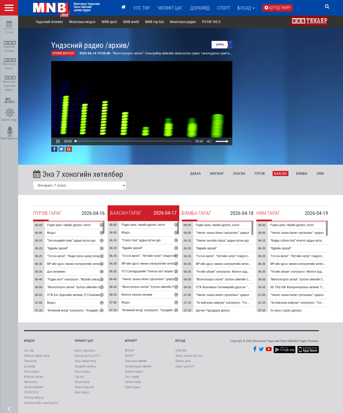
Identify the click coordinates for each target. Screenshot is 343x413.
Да (195, 173)
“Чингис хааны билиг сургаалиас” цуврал (148, 279)
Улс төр (141, 8)
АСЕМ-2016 (31, 392)
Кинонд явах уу (34, 397)
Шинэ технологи (84, 350)
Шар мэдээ (81, 392)
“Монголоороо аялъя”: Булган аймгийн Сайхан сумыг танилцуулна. (239, 279)
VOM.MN (180, 350)
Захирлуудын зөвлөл (138, 366)
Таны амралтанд (85, 361)
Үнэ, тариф (132, 377)
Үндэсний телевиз (9, 47)
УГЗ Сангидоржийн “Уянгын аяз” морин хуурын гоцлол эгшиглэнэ (164, 271)
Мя (217, 173)
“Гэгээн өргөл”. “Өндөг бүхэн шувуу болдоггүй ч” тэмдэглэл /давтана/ (92, 256)
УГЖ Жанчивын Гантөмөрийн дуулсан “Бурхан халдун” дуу (234, 287)
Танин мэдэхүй (84, 387)
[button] (58, 141)
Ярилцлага (31, 382)
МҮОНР (129, 350)
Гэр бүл (79, 377)
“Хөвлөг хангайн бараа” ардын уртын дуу (222, 240)
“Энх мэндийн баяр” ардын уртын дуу (71, 240)
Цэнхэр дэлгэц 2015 (87, 356)
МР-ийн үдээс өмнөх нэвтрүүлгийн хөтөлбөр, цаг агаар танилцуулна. (91, 264)
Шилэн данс (132, 387)
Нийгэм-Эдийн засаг (37, 356)
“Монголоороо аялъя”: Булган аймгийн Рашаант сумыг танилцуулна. (166, 287)
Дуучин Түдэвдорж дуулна (213, 310)
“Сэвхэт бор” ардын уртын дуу (141, 240)
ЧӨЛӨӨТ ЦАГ (170, 8)
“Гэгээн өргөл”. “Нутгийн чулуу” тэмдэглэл (149, 256)
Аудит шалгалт (184, 366)
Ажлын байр (133, 382)
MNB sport (109, 22)
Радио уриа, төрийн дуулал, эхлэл (69, 225)
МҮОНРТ (131, 341)
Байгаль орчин (33, 377)
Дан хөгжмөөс (56, 271)
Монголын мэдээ (10, 64)
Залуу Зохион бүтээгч (189, 356)
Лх (239, 173)
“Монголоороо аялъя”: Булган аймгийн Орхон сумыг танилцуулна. (89, 287)
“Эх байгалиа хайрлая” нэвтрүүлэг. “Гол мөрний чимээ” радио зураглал (242, 303)
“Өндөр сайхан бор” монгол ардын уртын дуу (299, 240)
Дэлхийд (200, 8)
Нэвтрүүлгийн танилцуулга (41, 403)
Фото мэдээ (32, 371)
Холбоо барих (134, 371)
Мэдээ (51, 233)
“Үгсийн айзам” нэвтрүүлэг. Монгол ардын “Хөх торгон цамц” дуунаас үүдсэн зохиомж (252, 271)
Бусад (246, 8)
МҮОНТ (129, 356)
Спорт (223, 8)
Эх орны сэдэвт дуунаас (286, 310)
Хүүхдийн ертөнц (85, 366)
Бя (301, 173)
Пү (260, 173)
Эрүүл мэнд (82, 382)
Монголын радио (183, 22)
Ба (280, 173)
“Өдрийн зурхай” (57, 248)
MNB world (131, 22)
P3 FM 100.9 (211, 22)
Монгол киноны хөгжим (137, 294)
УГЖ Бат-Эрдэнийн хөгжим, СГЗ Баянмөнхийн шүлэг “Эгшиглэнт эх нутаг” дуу (97, 295)
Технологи (30, 361)
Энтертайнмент (34, 387)
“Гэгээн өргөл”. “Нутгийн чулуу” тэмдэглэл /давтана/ (230, 256)
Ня (320, 173)
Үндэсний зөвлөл (136, 361)
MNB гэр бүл (154, 22)
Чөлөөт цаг (83, 341)
